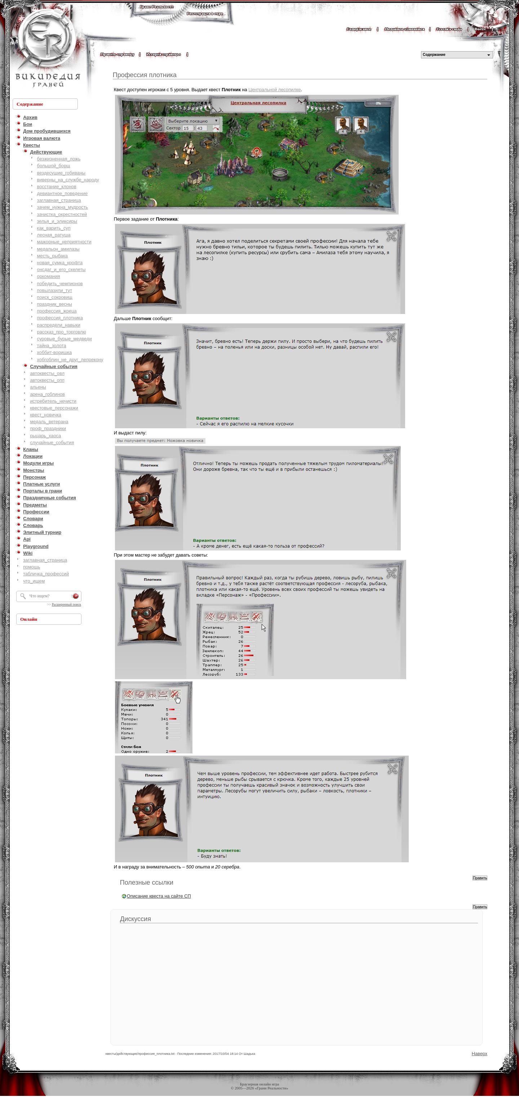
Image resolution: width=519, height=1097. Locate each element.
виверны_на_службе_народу (68, 179)
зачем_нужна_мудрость (62, 207)
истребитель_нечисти (53, 401)
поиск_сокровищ (54, 297)
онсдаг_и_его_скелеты (61, 269)
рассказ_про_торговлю (61, 332)
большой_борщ (53, 165)
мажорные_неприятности (64, 241)
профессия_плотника (60, 317)
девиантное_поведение (62, 193)
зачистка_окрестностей (62, 214)
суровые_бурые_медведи (64, 338)
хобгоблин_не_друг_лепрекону (70, 359)
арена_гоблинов (47, 394)
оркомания (48, 276)
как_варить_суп (54, 228)
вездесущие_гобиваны (61, 173)
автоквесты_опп (47, 380)
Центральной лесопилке (274, 89)
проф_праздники (48, 428)
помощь (31, 567)
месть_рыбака (52, 255)
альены (38, 387)
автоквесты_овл (47, 373)
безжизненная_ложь (59, 159)
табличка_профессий (46, 573)
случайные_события (52, 442)
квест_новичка (45, 414)
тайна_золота (51, 345)
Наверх (480, 1053)
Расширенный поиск (66, 604)
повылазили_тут (54, 290)
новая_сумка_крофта (60, 262)
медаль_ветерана (49, 421)
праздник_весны (54, 304)
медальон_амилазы (58, 249)
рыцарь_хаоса (45, 435)
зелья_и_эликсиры (57, 221)
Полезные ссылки (146, 882)
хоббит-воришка (54, 352)
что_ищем (34, 581)
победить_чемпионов (60, 283)
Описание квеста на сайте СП (159, 896)
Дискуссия (135, 919)
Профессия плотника (145, 75)
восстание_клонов (56, 186)
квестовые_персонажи (54, 408)
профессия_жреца (57, 311)
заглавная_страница (59, 200)
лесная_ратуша (54, 235)
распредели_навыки (58, 325)
